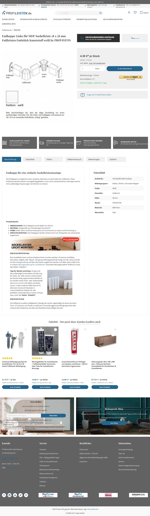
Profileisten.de (7, 30)
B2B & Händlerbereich (126, 457)
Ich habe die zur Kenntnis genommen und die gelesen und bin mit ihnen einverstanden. (34, 428)
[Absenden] (53, 416)
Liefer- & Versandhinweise (48, 462)
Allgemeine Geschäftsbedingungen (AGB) (94, 457)
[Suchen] (100, 13)
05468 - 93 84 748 (10, 458)
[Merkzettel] (135, 13)
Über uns (122, 453)
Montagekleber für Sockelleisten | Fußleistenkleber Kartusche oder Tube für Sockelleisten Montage (45, 365)
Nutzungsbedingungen (34, 422)
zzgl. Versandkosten (97, 63)
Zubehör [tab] (113, 159)
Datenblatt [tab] (30, 159)
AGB (62, 427)
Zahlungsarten (44, 466)
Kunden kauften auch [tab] (88, 321)
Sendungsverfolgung (126, 449)
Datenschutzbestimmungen (25, 427)
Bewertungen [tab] (94, 159)
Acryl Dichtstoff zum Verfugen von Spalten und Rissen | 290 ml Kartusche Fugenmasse (74, 364)
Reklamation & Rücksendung (49, 470)
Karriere (121, 462)
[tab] (11, 159)
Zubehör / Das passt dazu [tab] (62, 321)
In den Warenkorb (125, 69)
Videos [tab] (49, 159)
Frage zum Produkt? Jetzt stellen (99, 95)
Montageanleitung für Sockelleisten (31, 265)
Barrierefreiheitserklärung (127, 470)
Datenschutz (84, 449)
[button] (130, 77)
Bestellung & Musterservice (48, 453)
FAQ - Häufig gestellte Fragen (49, 457)
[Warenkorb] (144, 13)
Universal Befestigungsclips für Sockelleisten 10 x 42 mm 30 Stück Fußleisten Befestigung (14, 364)
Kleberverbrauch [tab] (74, 159)
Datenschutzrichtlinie (14, 422)
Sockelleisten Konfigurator (48, 478)
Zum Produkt (15, 387)
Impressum (83, 462)
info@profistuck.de (14, 468)
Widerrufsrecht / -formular (89, 453)
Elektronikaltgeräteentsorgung (129, 466)
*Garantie (42, 449)
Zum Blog (114, 423)
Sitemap (42, 486)
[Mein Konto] (129, 13)
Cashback (42, 482)
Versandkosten (92, 509)
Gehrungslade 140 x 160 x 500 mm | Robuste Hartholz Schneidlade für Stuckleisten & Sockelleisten (103, 365)
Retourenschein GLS (46, 474)
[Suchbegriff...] (76, 13)
